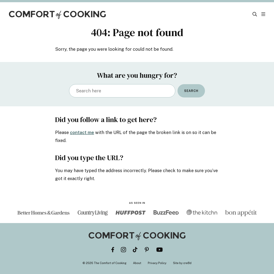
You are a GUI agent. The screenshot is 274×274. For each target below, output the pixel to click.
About (137, 263)
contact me (82, 132)
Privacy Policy (157, 263)
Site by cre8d (182, 263)
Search (191, 91)
